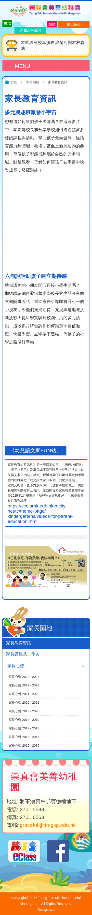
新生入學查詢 (30, 30)
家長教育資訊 (18, 643)
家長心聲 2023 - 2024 (24, 677)
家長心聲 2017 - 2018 (24, 728)
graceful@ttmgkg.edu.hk (48, 825)
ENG (7, 24)
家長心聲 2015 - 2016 (24, 745)
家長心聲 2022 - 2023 (24, 685)
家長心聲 (15, 666)
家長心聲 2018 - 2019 (24, 720)
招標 (52, 24)
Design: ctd (45, 910)
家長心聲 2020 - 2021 (24, 702)
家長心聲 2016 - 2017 (24, 737)
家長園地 (32, 82)
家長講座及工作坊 (22, 654)
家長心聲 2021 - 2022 (24, 694)
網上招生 (74, 24)
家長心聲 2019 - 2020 (24, 711)
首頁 (14, 82)
